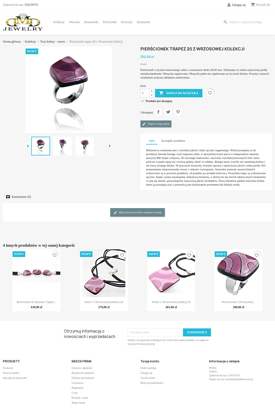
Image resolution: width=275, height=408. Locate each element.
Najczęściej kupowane (15, 377)
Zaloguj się (146, 373)
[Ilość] (145, 93)
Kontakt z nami (80, 397)
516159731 (31, 4)
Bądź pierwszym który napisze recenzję (137, 213)
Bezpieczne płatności (83, 373)
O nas (75, 392)
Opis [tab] (152, 140)
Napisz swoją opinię (156, 124)
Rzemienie (143, 22)
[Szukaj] (247, 22)
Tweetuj (168, 112)
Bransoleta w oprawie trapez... (36, 302)
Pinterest (178, 112)
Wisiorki (74, 22)
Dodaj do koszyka (178, 93)
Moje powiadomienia (151, 382)
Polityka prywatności (83, 377)
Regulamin (77, 387)
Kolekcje (59, 22)
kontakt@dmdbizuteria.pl (239, 379)
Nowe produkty (11, 373)
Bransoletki (91, 22)
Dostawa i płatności (82, 368)
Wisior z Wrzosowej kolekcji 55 (171, 302)
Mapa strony (78, 402)
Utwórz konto (147, 377)
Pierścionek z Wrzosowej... (238, 302)
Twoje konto (149, 361)
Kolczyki (127, 22)
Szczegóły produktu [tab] (173, 140)
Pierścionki (110, 22)
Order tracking (148, 368)
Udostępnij (158, 112)
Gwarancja (77, 382)
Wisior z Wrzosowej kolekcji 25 (103, 302)
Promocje (8, 368)
